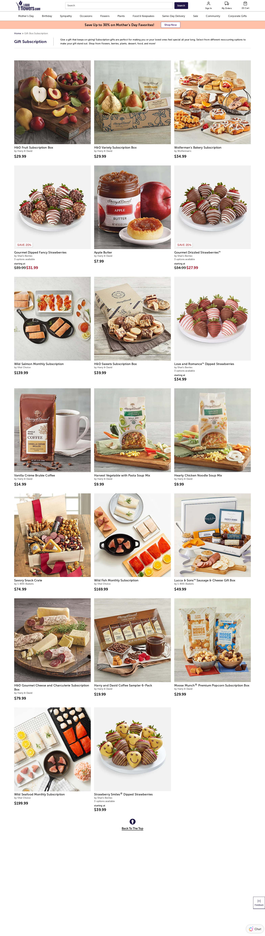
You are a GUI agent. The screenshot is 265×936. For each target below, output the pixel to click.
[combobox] (119, 5)
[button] (26, 16)
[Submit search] (181, 5)
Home (17, 33)
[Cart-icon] (245, 6)
